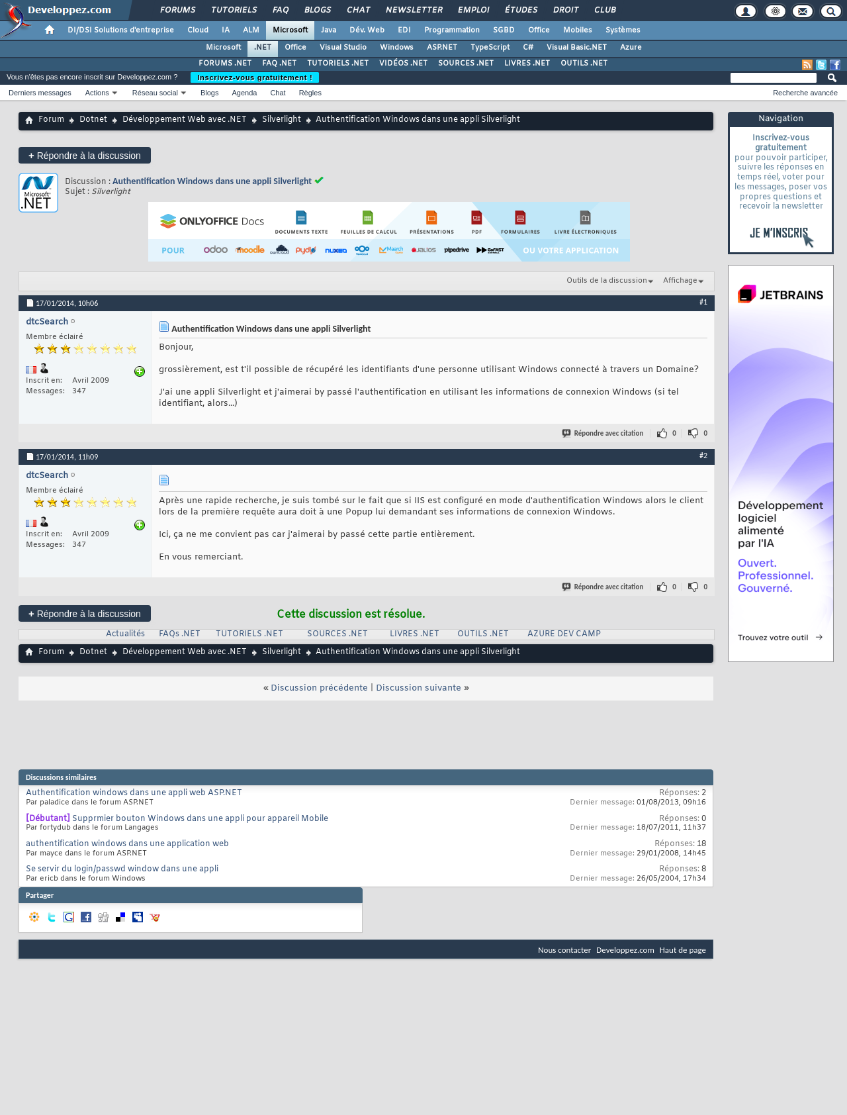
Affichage (680, 280)
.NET (262, 47)
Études (520, 10)
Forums (177, 10)
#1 (703, 302)
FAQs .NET (180, 634)
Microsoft (290, 30)
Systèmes (623, 30)
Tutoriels (233, 10)
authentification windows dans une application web (127, 844)
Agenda (244, 93)
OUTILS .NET (583, 63)
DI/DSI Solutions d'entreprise (120, 30)
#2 (703, 455)
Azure (631, 47)
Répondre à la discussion (84, 155)
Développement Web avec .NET (184, 120)
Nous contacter (564, 950)
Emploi (473, 10)
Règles (310, 93)
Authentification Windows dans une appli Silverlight (212, 181)
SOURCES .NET (466, 63)
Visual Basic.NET (577, 47)
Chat (358, 10)
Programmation (452, 30)
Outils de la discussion (606, 280)
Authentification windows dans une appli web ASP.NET (134, 793)
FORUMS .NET (225, 63)
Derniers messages (40, 93)
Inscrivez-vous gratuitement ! (254, 77)
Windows (397, 47)
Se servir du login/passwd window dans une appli (122, 869)
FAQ (280, 10)
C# (528, 47)
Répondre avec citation (603, 433)
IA (226, 30)
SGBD (504, 30)
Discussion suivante (418, 688)
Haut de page (683, 950)
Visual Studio (343, 47)
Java (328, 30)
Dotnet (93, 120)
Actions (97, 93)
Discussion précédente (319, 688)
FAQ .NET (279, 63)
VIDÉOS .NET (403, 63)
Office (539, 30)
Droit (565, 10)
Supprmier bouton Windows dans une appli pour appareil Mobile (200, 819)
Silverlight (281, 120)
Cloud (197, 30)
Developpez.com (625, 950)
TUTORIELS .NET (338, 63)
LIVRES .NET (527, 63)
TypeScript (490, 47)
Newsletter (413, 10)
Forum (51, 120)
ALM (251, 30)
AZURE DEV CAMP (564, 634)
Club (604, 10)
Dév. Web (366, 30)
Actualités (125, 634)
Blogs (317, 10)
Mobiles (577, 30)
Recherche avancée (805, 93)
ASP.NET (442, 47)
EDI (404, 30)
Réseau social (155, 93)
